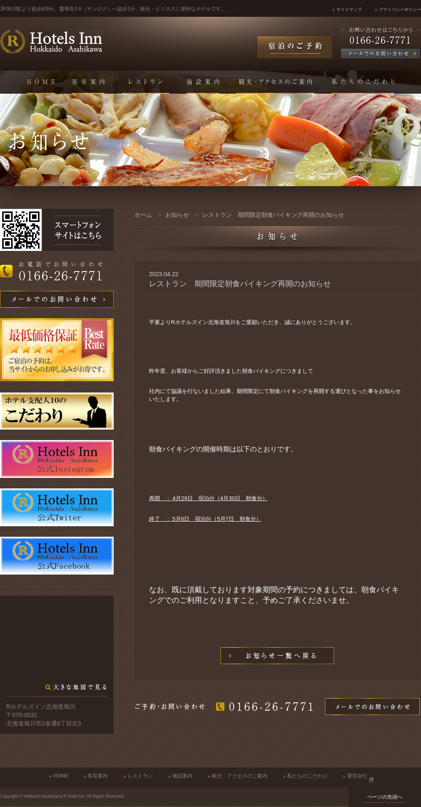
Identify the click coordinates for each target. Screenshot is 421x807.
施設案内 (182, 776)
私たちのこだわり (307, 776)
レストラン (140, 776)
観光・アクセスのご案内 (239, 776)
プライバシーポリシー (400, 9)
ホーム (143, 214)
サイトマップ (349, 9)
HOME (60, 776)
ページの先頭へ (384, 797)
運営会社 (357, 776)
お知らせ (177, 214)
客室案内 (98, 776)
